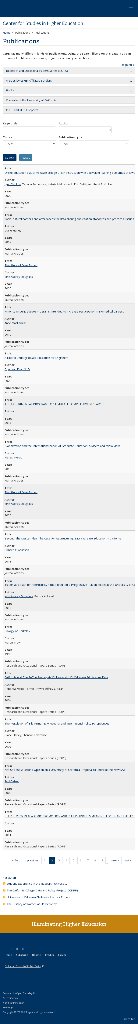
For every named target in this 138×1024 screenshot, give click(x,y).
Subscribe (22, 955)
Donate (36, 955)
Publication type (70, 137)
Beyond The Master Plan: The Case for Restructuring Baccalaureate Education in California (63, 538)
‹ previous (33, 861)
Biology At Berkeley (17, 631)
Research (9, 878)
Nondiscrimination (14, 1002)
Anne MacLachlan (16, 323)
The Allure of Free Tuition (21, 265)
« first (17, 861)
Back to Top (128, 1019)
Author (64, 123)
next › (116, 861)
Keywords (10, 123)
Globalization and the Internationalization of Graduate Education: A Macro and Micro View (62, 446)
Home (6, 32)
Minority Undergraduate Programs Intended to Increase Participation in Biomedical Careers (64, 311)
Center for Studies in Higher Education (43, 23)
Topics (7, 137)
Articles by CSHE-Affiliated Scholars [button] (29, 80)
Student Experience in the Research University (37, 883)
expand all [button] (128, 64)
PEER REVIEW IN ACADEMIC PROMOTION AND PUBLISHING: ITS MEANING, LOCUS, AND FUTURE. (70, 816)
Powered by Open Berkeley (18, 993)
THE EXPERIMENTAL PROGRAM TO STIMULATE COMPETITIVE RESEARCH (54, 404)
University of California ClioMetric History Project (38, 897)
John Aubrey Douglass (19, 277)
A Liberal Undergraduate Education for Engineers (36, 358)
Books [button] (10, 90)
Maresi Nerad (13, 457)
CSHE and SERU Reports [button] (22, 110)
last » (129, 861)
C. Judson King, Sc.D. (17, 369)
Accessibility (10, 998)
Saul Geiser (12, 781)
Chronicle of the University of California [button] (31, 100)
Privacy (8, 1007)
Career (62, 955)
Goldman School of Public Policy (24, 966)
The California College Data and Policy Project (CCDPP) (42, 890)
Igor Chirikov (13, 184)
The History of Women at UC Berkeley (32, 904)
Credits (49, 955)
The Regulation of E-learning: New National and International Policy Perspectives (57, 723)
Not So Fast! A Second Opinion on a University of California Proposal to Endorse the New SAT (65, 770)
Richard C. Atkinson (17, 550)
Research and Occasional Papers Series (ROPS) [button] (37, 71)
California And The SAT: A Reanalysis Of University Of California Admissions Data (56, 677)
